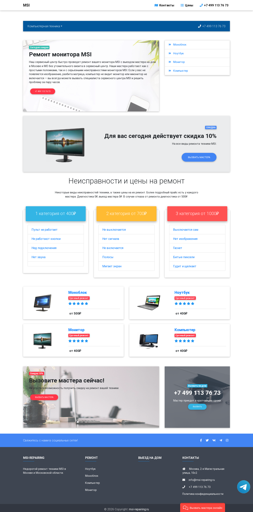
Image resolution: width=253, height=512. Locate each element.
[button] (202, 507)
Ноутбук (176, 53)
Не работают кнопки (46, 236)
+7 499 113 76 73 (213, 6)
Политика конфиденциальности (202, 491)
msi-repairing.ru (139, 507)
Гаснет (177, 245)
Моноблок (177, 44)
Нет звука (38, 254)
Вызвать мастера (199, 154)
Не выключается (114, 227)
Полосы (107, 254)
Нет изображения (185, 236)
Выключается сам (185, 227)
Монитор (177, 62)
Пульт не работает (44, 227)
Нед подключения (43, 245)
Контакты (164, 6)
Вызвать (197, 404)
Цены (186, 6)
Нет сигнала (110, 236)
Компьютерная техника (44, 26)
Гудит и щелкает (184, 263)
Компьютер (178, 70)
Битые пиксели (184, 254)
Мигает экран (111, 263)
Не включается (112, 245)
